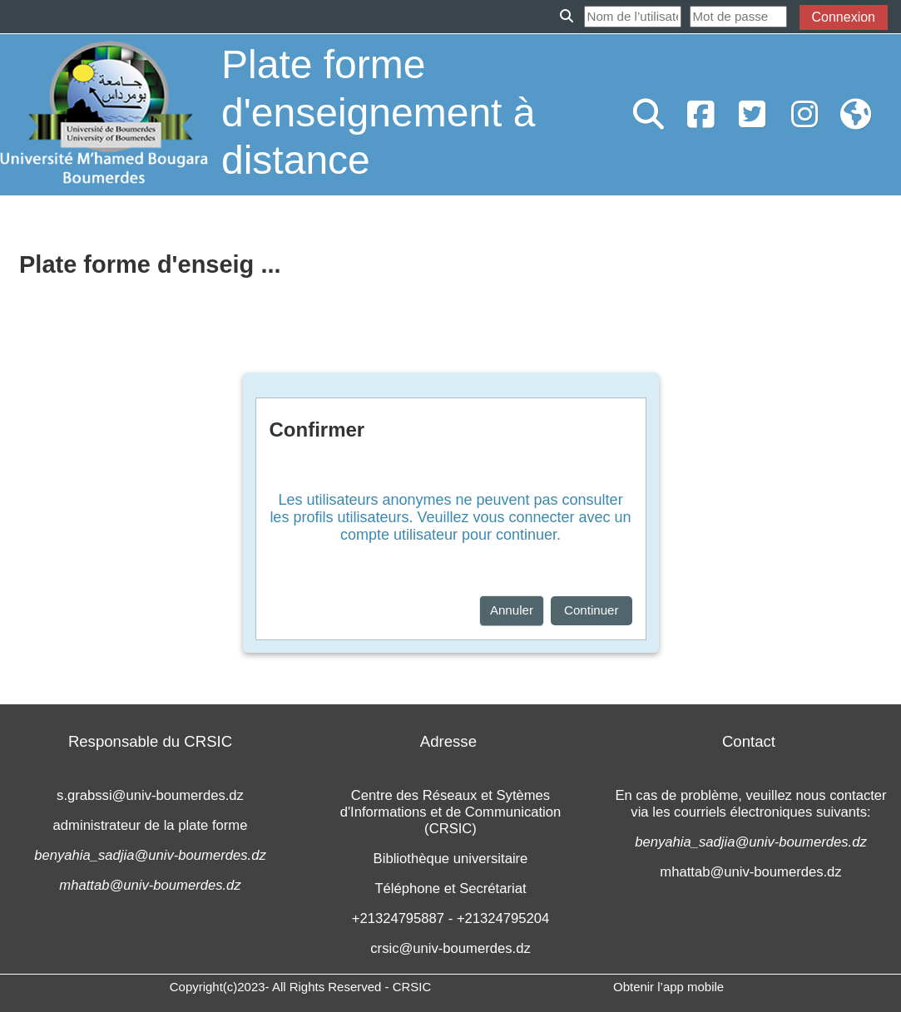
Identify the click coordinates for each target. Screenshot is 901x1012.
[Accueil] (104, 113)
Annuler (511, 610)
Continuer (591, 610)
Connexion (844, 17)
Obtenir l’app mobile (668, 987)
